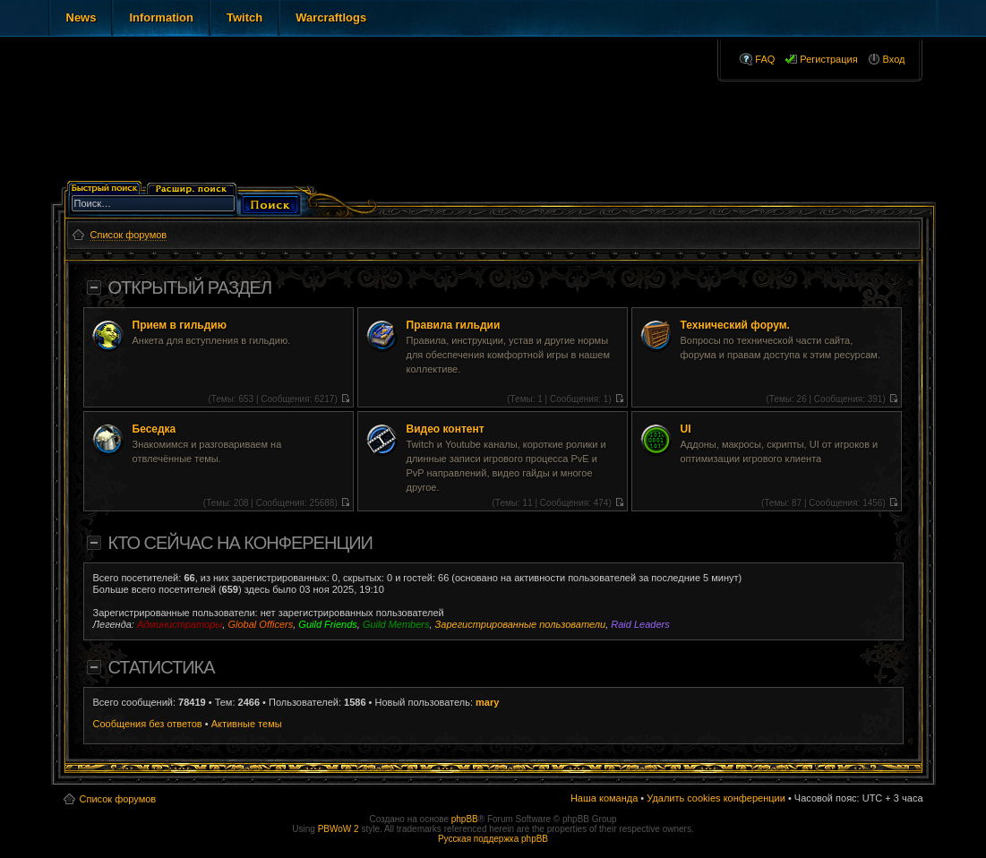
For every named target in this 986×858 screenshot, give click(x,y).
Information (161, 17)
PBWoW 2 (338, 829)
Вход (894, 59)
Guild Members (396, 624)
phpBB (464, 819)
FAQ (765, 59)
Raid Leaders (640, 624)
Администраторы (179, 624)
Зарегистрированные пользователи (520, 624)
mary (487, 702)
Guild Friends (327, 624)
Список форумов (118, 799)
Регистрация (828, 59)
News (81, 17)
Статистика (161, 667)
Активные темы (246, 723)
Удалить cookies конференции (716, 798)
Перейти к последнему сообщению (345, 398)
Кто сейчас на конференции (240, 543)
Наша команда (604, 798)
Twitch (244, 17)
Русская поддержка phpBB (493, 839)
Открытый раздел (190, 287)
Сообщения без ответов (147, 723)
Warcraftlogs (331, 17)
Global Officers (260, 624)
